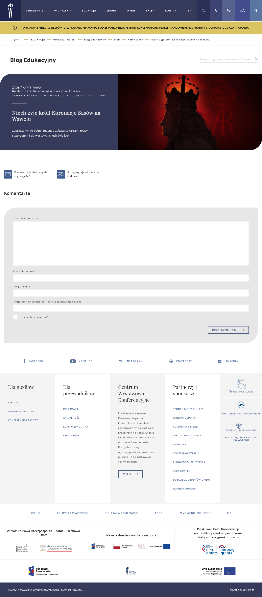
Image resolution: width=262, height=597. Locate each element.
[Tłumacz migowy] (228, 10)
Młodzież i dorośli (64, 39)
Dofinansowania (184, 488)
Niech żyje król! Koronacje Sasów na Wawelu (181, 39)
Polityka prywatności (72, 512)
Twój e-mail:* (21, 286)
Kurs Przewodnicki (76, 426)
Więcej (130, 473)
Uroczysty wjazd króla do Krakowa (78, 174)
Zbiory (111, 10)
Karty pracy (135, 39)
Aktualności (71, 417)
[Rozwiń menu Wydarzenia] (62, 10)
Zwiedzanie (34, 10)
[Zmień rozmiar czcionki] (242, 10)
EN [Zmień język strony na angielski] (190, 10)
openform (248, 589)
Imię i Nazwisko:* (24, 271)
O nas (131, 10)
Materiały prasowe (21, 411)
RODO (159, 512)
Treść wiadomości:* (25, 218)
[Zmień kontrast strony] (256, 10)
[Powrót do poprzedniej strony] (21, 39)
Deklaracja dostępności (121, 512)
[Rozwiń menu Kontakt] (171, 10)
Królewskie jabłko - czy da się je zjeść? (25, 174)
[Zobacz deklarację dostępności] (216, 10)
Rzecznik (14, 402)
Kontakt (171, 10)
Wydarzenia (62, 10)
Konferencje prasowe (23, 420)
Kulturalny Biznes (186, 426)
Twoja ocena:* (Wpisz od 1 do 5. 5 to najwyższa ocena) (47, 301)
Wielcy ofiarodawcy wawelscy (187, 440)
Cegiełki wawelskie (186, 453)
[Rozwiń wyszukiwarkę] (203, 10)
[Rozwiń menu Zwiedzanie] (34, 10)
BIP (229, 512)
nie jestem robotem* (35, 317)
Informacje (71, 408)
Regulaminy (71, 435)
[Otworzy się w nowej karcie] (241, 386)
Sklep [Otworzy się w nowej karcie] (150, 10)
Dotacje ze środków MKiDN (191, 479)
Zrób (117, 39)
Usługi (35, 512)
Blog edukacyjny (95, 39)
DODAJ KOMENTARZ (228, 329)
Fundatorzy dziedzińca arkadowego (189, 466)
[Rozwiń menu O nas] (131, 10)
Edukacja (89, 10)
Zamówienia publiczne (195, 512)
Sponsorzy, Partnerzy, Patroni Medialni (188, 413)
